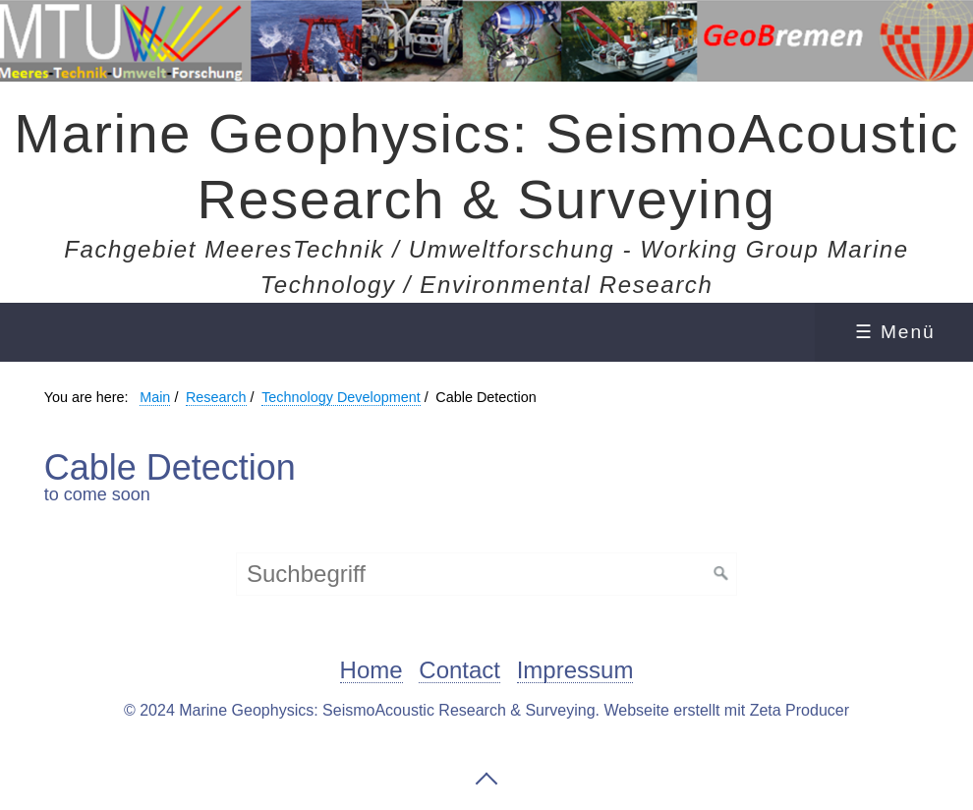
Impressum (575, 671)
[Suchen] (721, 574)
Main (155, 397)
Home (371, 671)
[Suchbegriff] (486, 574)
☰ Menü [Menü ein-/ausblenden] (895, 331)
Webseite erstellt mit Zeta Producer (726, 710)
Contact (459, 671)
